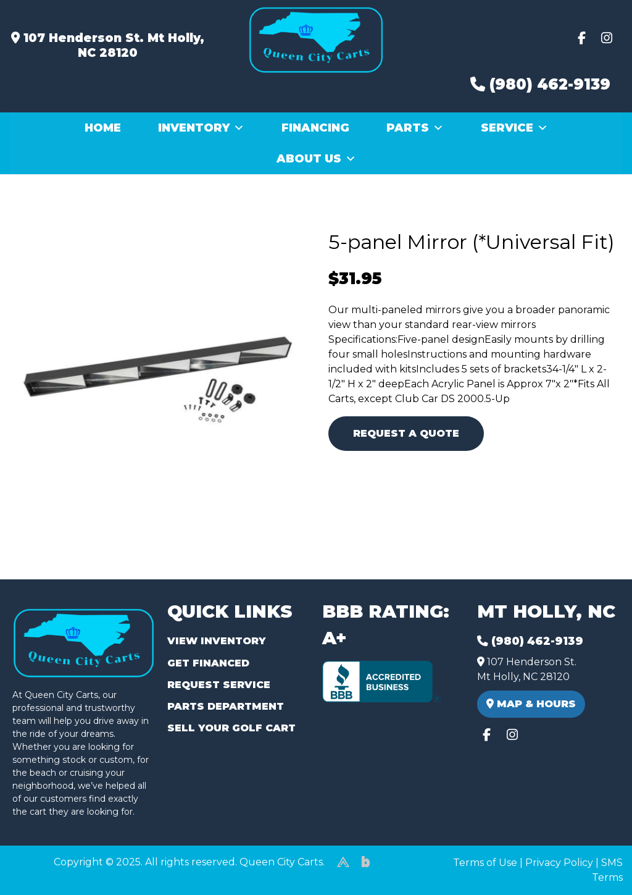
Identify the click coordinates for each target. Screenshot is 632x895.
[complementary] (595, 858)
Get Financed (208, 663)
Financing (315, 128)
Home (103, 128)
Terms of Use (485, 862)
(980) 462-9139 (540, 84)
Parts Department (225, 706)
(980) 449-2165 (43, 871)
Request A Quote (406, 433)
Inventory (201, 127)
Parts (415, 127)
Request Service (218, 685)
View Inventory (216, 641)
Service (514, 127)
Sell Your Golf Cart (231, 728)
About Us (316, 158)
